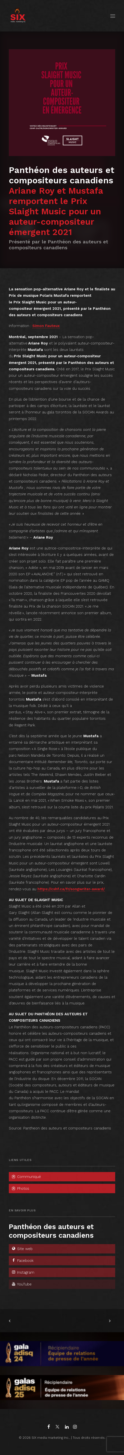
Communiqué (26, 1176)
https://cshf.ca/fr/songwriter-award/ (71, 889)
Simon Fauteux (46, 326)
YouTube (21, 1284)
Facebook (22, 1260)
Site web (22, 1249)
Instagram (22, 1272)
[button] (112, 16)
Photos (20, 1188)
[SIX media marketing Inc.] (18, 16)
